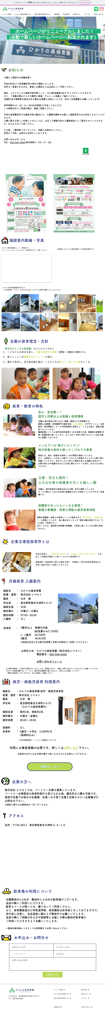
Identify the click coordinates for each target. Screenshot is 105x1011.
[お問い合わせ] (90, 1007)
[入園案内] (62, 1007)
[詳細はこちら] (50, 766)
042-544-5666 (17, 142)
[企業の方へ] (90, 994)
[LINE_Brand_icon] (96, 9)
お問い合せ (71, 747)
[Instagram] (101, 9)
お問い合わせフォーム (49, 661)
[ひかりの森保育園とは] (62, 994)
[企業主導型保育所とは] (62, 998)
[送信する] (53, 974)
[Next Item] (99, 313)
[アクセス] (90, 998)
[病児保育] (90, 990)
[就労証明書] (85, 152)
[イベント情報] (59, 990)
